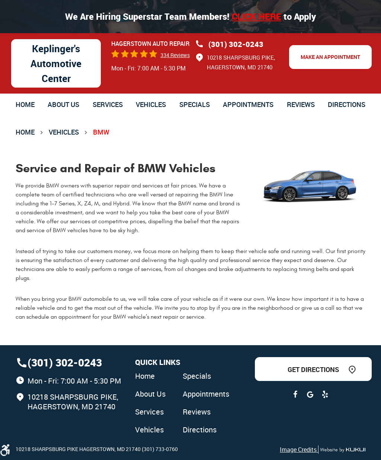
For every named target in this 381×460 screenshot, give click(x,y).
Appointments (248, 104)
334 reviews (175, 55)
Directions (346, 104)
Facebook (295, 394)
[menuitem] (25, 104)
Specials (194, 104)
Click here (256, 16)
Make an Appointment (330, 56)
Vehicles (151, 104)
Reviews (301, 104)
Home (25, 104)
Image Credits (299, 449)
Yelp (324, 394)
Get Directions (313, 369)
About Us (63, 104)
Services (108, 104)
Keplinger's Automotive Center (56, 63)
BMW (101, 131)
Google (309, 394)
